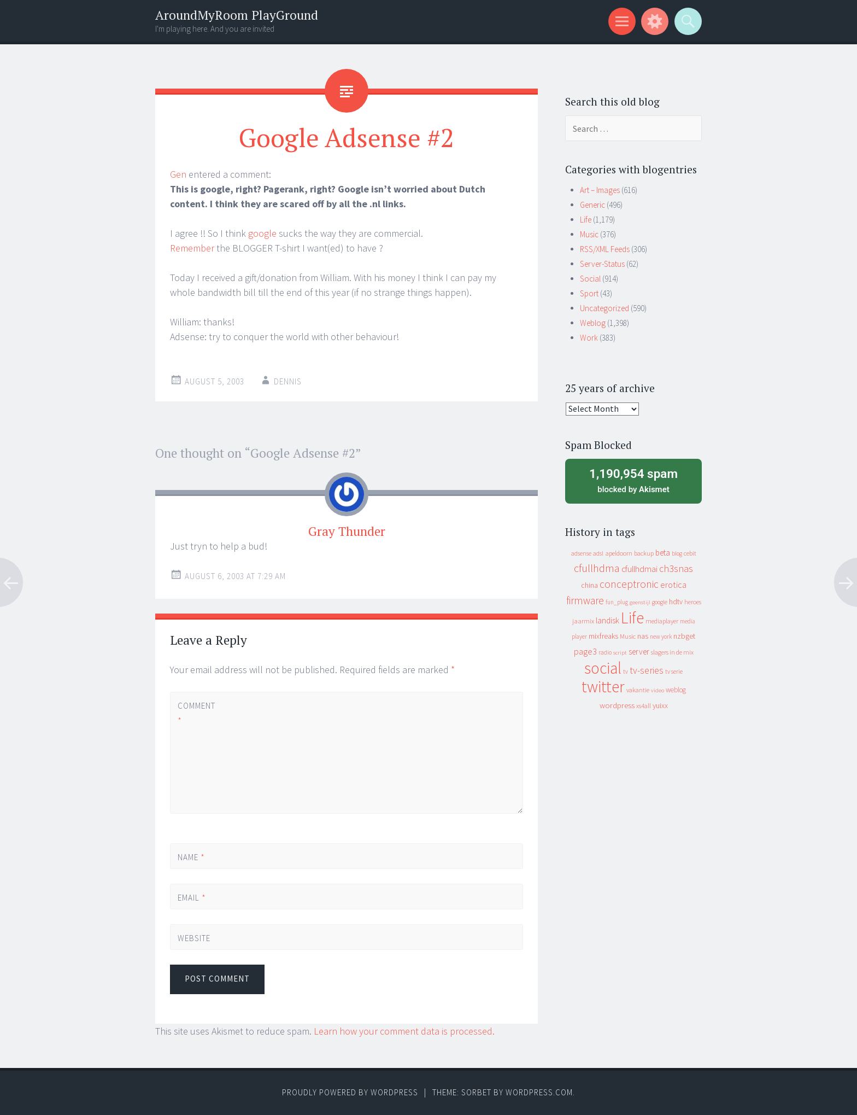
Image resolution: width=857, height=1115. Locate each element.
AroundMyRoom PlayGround (236, 15)
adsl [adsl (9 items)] (598, 553)
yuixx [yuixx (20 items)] (660, 705)
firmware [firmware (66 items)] (585, 600)
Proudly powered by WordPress (350, 1092)
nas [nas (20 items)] (642, 636)
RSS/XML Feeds (605, 249)
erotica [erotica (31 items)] (673, 584)
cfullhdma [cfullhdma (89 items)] (597, 568)
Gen (178, 174)
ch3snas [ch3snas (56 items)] (676, 568)
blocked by (633, 480)
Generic (592, 205)
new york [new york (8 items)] (661, 636)
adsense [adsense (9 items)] (581, 553)
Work (589, 337)
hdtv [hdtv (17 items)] (676, 601)
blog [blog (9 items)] (677, 553)
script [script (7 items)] (620, 652)
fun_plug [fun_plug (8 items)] (617, 602)
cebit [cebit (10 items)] (690, 553)
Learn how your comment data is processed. (404, 1031)
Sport (589, 293)
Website (194, 938)
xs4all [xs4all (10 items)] (643, 706)
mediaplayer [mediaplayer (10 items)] (661, 621)
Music (589, 234)
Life (585, 219)
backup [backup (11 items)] (644, 553)
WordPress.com (539, 1092)
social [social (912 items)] (602, 668)
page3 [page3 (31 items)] (585, 651)
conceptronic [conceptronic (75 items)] (629, 584)
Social (590, 278)
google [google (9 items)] (659, 602)
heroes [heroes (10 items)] (692, 602)
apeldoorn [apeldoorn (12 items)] (618, 553)
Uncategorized (604, 308)
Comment (196, 713)
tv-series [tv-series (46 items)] (647, 670)
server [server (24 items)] (639, 651)
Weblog (593, 323)
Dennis (288, 381)
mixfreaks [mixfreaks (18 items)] (603, 636)
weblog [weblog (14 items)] (676, 689)
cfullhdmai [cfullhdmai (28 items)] (639, 569)
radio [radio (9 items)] (605, 652)
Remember (192, 248)
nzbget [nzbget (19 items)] (684, 636)
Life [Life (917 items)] (632, 618)
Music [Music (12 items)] (628, 636)
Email (192, 897)
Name (191, 857)
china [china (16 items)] (589, 585)
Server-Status (602, 264)
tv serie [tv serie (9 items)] (674, 671)
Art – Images (600, 190)
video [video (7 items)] (657, 690)
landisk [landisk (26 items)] (607, 620)
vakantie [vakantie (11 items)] (637, 690)
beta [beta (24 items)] (662, 552)
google (262, 233)
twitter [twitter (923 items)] (603, 686)
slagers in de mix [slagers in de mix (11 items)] (672, 652)
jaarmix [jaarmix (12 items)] (583, 621)
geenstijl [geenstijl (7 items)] (640, 602)
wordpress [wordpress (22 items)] (617, 705)
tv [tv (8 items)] (625, 671)
